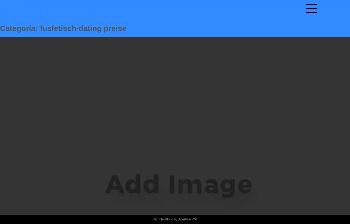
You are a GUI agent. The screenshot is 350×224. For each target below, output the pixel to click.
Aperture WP (187, 219)
